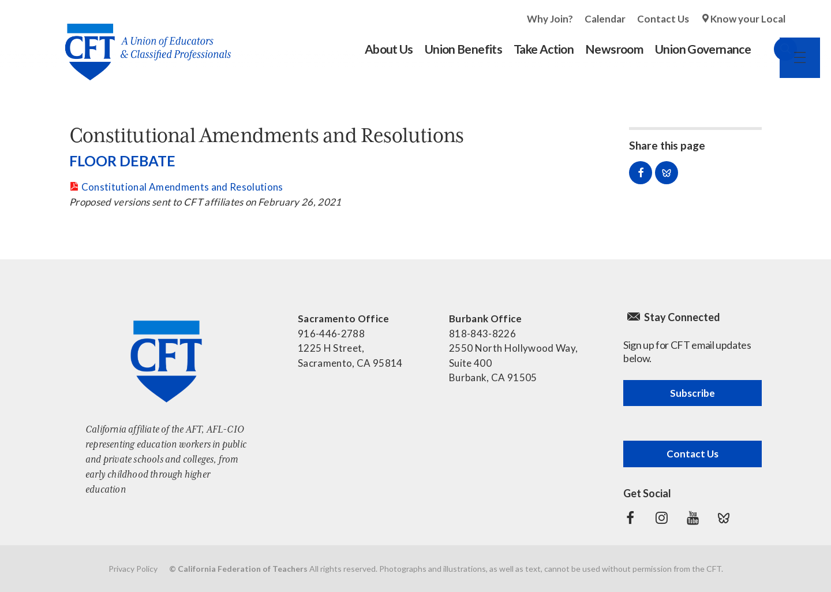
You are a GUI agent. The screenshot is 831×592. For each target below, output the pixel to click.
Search (773, 49)
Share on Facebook (640, 172)
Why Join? (550, 19)
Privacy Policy (133, 569)
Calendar (605, 19)
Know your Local (747, 19)
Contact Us (663, 19)
